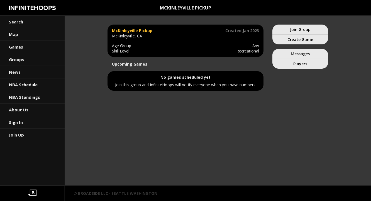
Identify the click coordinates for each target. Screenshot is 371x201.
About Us (18, 110)
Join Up (16, 135)
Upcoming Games (129, 64)
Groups (16, 59)
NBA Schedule (23, 84)
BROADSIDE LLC (93, 193)
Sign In (16, 122)
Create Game (300, 39)
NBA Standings (24, 97)
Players (300, 63)
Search (16, 22)
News (15, 72)
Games (16, 47)
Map (13, 34)
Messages (300, 53)
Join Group (300, 29)
